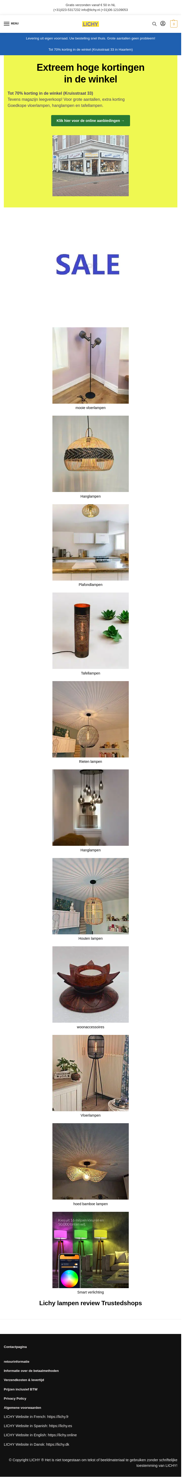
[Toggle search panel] (154, 24)
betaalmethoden (46, 1371)
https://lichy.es (60, 1426)
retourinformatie (16, 1361)
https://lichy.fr (58, 1417)
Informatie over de (18, 1371)
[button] (173, 23)
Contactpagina (15, 1347)
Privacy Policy (15, 1398)
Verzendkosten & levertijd (24, 1380)
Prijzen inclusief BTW (20, 1389)
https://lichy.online (62, 1435)
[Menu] (11, 24)
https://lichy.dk (57, 1444)
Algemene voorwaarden (22, 1408)
